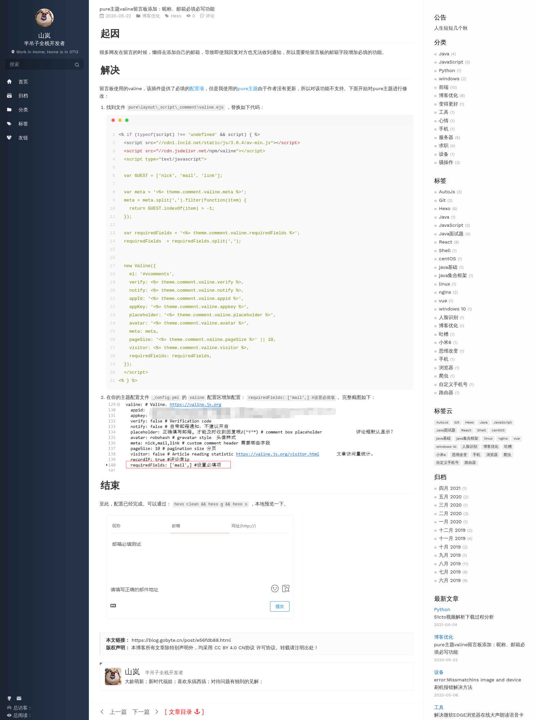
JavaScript (451, 62)
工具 (443, 112)
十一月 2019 (452, 538)
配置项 (197, 88)
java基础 (448, 267)
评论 (210, 15)
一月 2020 (450, 521)
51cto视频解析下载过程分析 (464, 617)
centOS (447, 258)
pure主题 (248, 88)
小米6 (445, 342)
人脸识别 (448, 317)
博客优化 (448, 95)
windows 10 (452, 308)
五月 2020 (450, 496)
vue (443, 300)
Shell (445, 250)
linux (444, 284)
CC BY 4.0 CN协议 (234, 647)
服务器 (446, 137)
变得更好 (448, 104)
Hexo (445, 208)
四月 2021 (449, 488)
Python (447, 70)
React (445, 242)
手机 (443, 128)
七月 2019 (450, 571)
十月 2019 (450, 547)
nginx (445, 292)
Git (442, 200)
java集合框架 (453, 275)
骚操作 (446, 162)
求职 (443, 145)
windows (449, 78)
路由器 (446, 392)
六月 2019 (450, 580)
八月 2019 (450, 563)
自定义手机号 (453, 384)
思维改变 (448, 351)
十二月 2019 (452, 530)
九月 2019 (450, 555)
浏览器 (446, 367)
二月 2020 (450, 513)
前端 (443, 87)
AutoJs (447, 191)
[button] (184, 711)
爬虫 (443, 375)
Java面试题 (451, 233)
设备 (443, 154)
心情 (443, 120)
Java (444, 53)
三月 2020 (450, 505)
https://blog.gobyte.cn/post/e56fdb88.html (181, 639)
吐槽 (443, 334)
